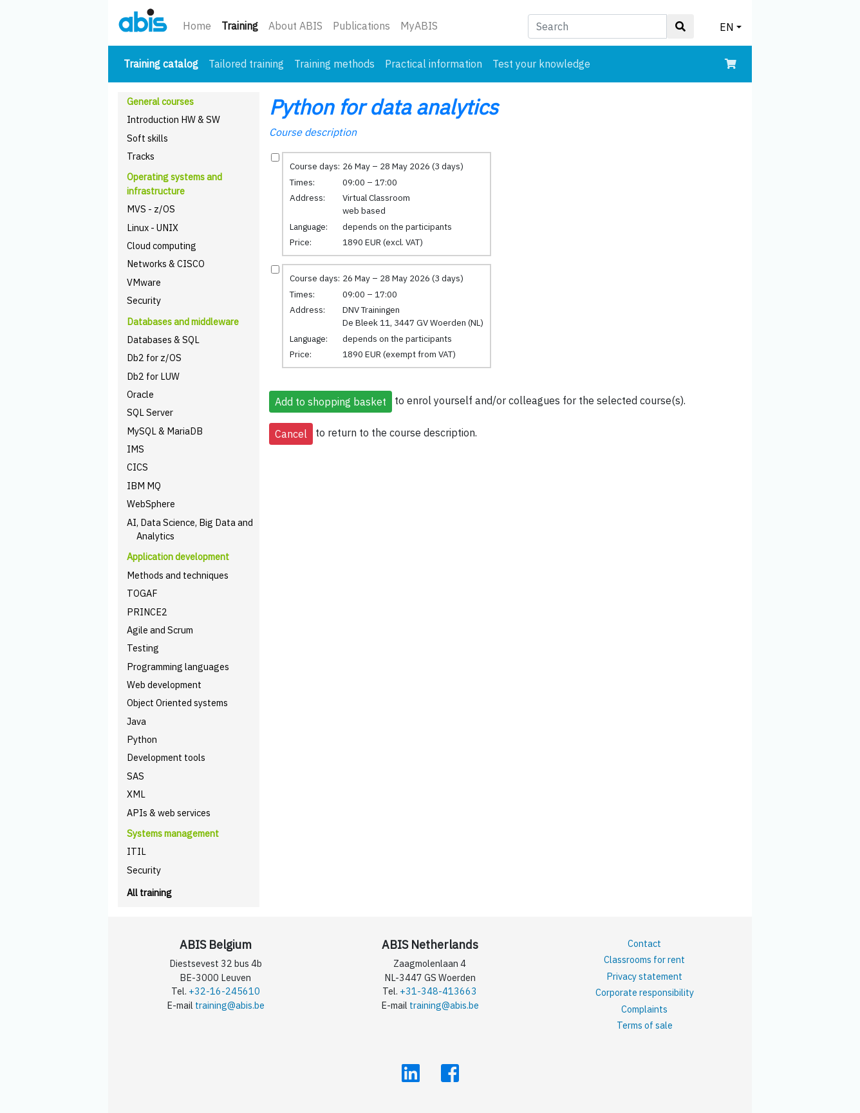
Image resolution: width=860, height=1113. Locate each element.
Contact (644, 943)
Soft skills (147, 138)
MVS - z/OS (151, 209)
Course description (313, 132)
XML (136, 794)
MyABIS (419, 25)
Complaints (644, 1009)
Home (197, 25)
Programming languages (178, 666)
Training (242, 24)
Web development (164, 684)
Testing (143, 648)
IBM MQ (144, 486)
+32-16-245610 (224, 991)
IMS (135, 449)
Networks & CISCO (166, 263)
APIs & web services (168, 813)
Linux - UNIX (152, 227)
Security (144, 300)
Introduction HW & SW (173, 119)
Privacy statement (644, 976)
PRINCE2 (147, 612)
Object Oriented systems (177, 703)
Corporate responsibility (644, 992)
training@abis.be (230, 1005)
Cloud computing (161, 245)
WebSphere (151, 504)
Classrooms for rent (644, 959)
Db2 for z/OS (154, 357)
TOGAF (142, 593)
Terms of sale (645, 1025)
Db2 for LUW (153, 376)
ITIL (136, 851)
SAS (135, 776)
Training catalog (163, 62)
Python (142, 739)
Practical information (433, 63)
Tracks (140, 156)
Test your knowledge (541, 63)
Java (136, 721)
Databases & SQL (163, 339)
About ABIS (295, 25)
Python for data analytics (383, 106)
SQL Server (150, 412)
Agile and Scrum (160, 630)
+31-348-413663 (438, 991)
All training (149, 892)
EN (727, 27)
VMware (144, 282)
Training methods (334, 63)
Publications (361, 25)
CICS (137, 467)
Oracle (140, 394)
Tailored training (246, 63)
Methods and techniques (178, 575)
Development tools (166, 757)
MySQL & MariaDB (165, 431)
